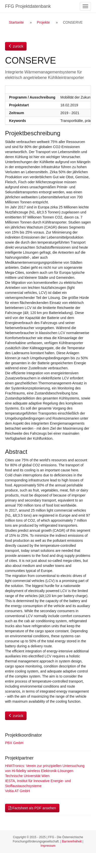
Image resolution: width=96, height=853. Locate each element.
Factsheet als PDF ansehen (32, 808)
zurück (15, 46)
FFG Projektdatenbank (28, 6)
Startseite (16, 22)
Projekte (43, 22)
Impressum (48, 845)
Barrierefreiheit (72, 841)
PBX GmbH (14, 743)
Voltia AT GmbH (17, 791)
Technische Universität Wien (27, 776)
